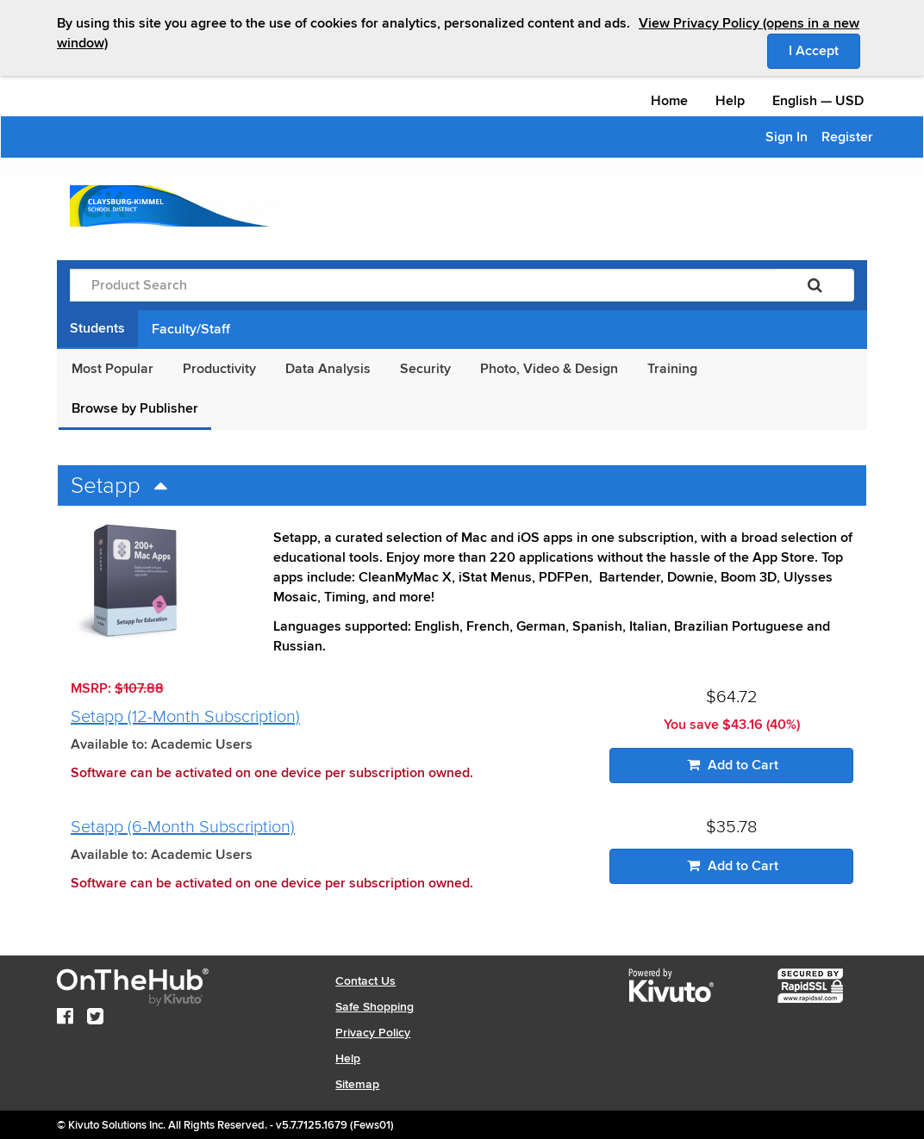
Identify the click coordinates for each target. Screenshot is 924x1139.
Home (669, 100)
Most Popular (112, 368)
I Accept (824, 49)
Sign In (786, 137)
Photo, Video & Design (549, 368)
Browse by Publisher (135, 408)
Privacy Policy (372, 1032)
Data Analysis (328, 368)
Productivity (219, 368)
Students (97, 328)
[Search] (815, 285)
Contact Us (365, 981)
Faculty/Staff (191, 329)
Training (672, 368)
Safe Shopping (374, 1006)
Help (730, 100)
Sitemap (357, 1084)
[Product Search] (423, 285)
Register (847, 137)
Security (425, 368)
